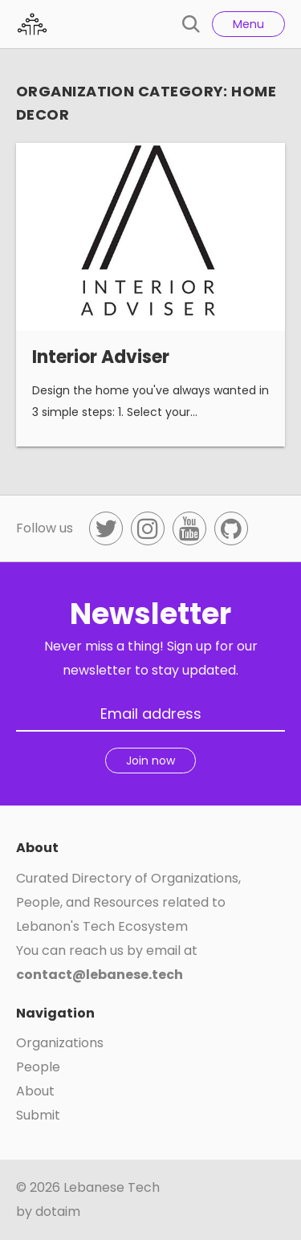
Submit (38, 1115)
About (35, 1091)
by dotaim (48, 1211)
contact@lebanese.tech (99, 974)
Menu (248, 24)
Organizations (60, 1043)
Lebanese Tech (111, 1187)
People (38, 1067)
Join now (150, 761)
